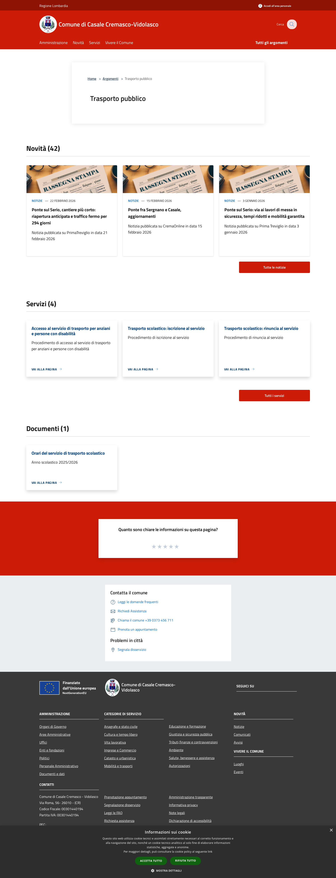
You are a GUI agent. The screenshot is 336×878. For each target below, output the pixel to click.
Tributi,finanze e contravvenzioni (193, 742)
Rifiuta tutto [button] (185, 860)
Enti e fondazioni (51, 750)
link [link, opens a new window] (210, 851)
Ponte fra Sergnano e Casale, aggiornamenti (154, 213)
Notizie (37, 200)
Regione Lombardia (53, 5)
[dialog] (168, 852)
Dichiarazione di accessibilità (190, 820)
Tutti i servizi (274, 395)
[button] (168, 870)
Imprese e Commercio (120, 750)
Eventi (238, 771)
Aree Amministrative (54, 734)
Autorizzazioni (179, 765)
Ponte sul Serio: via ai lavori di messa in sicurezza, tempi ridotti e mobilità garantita (264, 213)
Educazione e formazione (187, 726)
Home (92, 78)
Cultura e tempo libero (120, 734)
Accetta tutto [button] (151, 861)
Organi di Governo (52, 726)
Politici (44, 758)
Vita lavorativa (115, 742)
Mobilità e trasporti (118, 766)
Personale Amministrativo (58, 766)
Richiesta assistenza (119, 820)
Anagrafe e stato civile (120, 726)
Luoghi (239, 764)
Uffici (43, 742)
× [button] (331, 830)
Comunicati (242, 734)
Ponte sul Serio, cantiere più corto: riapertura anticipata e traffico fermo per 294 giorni (69, 216)
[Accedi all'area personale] (275, 6)
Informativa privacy (183, 805)
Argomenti (110, 78)
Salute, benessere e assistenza (192, 757)
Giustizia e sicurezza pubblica (190, 734)
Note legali (177, 812)
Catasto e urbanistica (120, 758)
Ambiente (176, 750)
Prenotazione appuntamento (125, 797)
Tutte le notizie (274, 267)
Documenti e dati (52, 773)
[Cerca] (291, 24)
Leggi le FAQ (113, 812)
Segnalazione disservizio (122, 805)
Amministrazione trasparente (191, 797)
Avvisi (238, 742)
